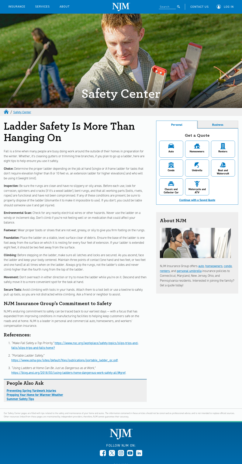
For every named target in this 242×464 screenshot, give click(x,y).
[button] (226, 6)
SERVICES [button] (42, 6)
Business (217, 125)
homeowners (214, 266)
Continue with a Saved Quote (197, 200)
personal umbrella (189, 271)
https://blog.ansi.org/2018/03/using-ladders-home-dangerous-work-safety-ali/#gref (68, 373)
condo (228, 266)
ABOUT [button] (65, 6)
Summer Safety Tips (20, 399)
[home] (6, 112)
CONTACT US (199, 7)
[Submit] (178, 6)
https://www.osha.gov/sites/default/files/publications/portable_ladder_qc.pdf (64, 360)
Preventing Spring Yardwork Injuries (31, 390)
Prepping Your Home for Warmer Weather (35, 395)
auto (201, 266)
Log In (229, 7)
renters (165, 271)
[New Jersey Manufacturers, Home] (121, 438)
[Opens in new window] (103, 455)
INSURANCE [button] (16, 6)
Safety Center (22, 112)
